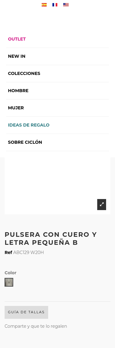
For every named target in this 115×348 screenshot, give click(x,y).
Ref (8, 252)
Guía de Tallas (26, 312)
